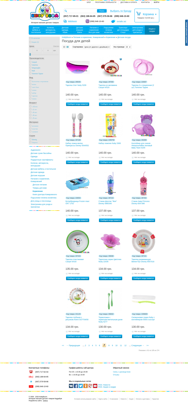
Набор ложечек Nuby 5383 (110, 143)
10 (116, 345)
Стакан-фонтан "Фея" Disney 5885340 (108, 202)
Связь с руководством (121, 372)
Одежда (34, 156)
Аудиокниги (35, 150)
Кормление (38, 191)
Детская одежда (37, 172)
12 (125, 345)
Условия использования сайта (85, 399)
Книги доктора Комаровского (45, 194)
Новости (124, 399)
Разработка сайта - (38, 401)
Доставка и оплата (129, 2)
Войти (156, 2)
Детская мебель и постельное (43, 169)
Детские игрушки (38, 175)
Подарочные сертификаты (42, 160)
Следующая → (137, 345)
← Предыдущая (73, 345)
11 (121, 345)
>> (147, 345)
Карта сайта (102, 399)
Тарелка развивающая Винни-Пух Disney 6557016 (142, 260)
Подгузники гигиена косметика (43, 198)
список (64, 47)
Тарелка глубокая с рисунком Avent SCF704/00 (77, 318)
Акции (131, 399)
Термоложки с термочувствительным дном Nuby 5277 (110, 319)
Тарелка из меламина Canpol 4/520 (108, 86)
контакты (145, 2)
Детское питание (40, 185)
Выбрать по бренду (120, 11)
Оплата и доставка (143, 399)
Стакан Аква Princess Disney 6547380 (140, 202)
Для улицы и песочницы (41, 201)
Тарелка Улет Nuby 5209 (76, 85)
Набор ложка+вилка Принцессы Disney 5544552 (77, 144)
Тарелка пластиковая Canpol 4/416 (75, 260)
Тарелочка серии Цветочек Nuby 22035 (110, 260)
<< (63, 345)
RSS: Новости (104, 385)
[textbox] (85, 11)
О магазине (114, 399)
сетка (68, 47)
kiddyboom (72, 21)
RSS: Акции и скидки (107, 387)
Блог (89, 2)
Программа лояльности (105, 2)
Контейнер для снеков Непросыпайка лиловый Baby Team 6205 (141, 145)
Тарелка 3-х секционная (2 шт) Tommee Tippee (142, 86)
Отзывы (116, 375)
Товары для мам (40, 188)
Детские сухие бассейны (41, 153)
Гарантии (155, 399)
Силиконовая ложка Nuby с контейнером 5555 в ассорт (143, 318)
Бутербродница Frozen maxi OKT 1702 (77, 202)
